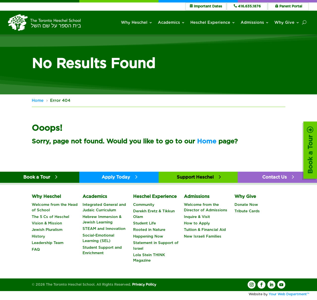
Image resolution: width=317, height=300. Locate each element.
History (38, 236)
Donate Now (246, 204)
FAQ (36, 249)
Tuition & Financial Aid (205, 229)
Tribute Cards (247, 211)
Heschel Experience (211, 22)
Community (143, 204)
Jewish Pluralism (47, 229)
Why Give (284, 22)
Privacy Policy (144, 284)
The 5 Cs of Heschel (50, 217)
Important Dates (208, 6)
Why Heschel (134, 22)
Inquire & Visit (197, 217)
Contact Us (274, 177)
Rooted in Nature (149, 229)
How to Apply (197, 223)
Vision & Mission (47, 223)
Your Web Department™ (289, 294)
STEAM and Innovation (104, 228)
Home (206, 141)
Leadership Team (47, 243)
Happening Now (148, 236)
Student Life (144, 223)
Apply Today (116, 177)
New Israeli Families (202, 236)
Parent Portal (290, 6)
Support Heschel (195, 177)
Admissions (252, 22)
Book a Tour (310, 150)
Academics (169, 22)
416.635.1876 (249, 6)
